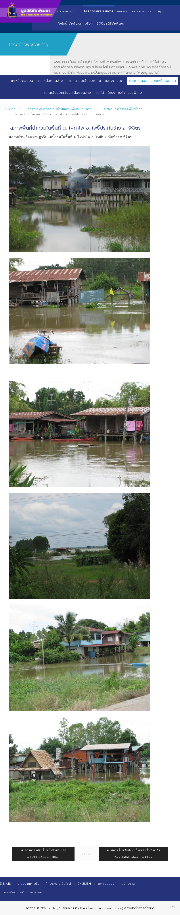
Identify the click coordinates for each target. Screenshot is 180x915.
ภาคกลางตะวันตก (112, 80)
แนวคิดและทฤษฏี (149, 11)
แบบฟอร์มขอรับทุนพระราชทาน (25, 892)
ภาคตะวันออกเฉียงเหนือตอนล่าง (67, 92)
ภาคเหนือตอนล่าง (50, 80)
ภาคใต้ (99, 92)
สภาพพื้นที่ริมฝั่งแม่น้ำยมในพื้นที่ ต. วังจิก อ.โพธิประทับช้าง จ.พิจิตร (133, 854)
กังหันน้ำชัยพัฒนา (70, 23)
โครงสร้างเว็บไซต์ (58, 884)
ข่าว (132, 11)
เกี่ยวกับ (76, 11)
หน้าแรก (62, 11)
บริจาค (90, 23)
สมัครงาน (128, 884)
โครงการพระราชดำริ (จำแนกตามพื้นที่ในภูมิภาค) (59, 109)
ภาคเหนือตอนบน (20, 80)
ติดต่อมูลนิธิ (106, 884)
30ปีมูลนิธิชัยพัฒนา (111, 23)
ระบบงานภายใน (28, 884)
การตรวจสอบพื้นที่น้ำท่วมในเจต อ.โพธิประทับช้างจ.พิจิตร (43, 854)
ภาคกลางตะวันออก (81, 80)
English (84, 884)
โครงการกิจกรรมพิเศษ (125, 92)
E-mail (5, 884)
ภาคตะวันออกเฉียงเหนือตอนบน (152, 80)
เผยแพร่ (121, 11)
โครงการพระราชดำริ (98, 11)
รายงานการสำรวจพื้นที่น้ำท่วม (124, 109)
